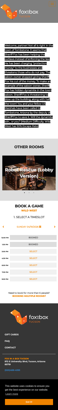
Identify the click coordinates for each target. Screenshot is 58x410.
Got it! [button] (29, 402)
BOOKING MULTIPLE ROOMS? (29, 296)
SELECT (33, 251)
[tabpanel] (29, 173)
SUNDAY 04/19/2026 (29, 226)
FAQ (7, 341)
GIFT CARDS (12, 334)
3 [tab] (33, 192)
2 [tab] (29, 192)
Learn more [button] (11, 394)
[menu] (52, 4)
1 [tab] (24, 192)
